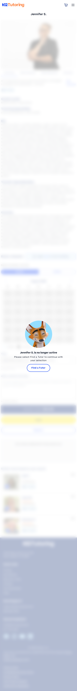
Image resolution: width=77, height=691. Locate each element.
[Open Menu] (73, 5)
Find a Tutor (38, 367)
